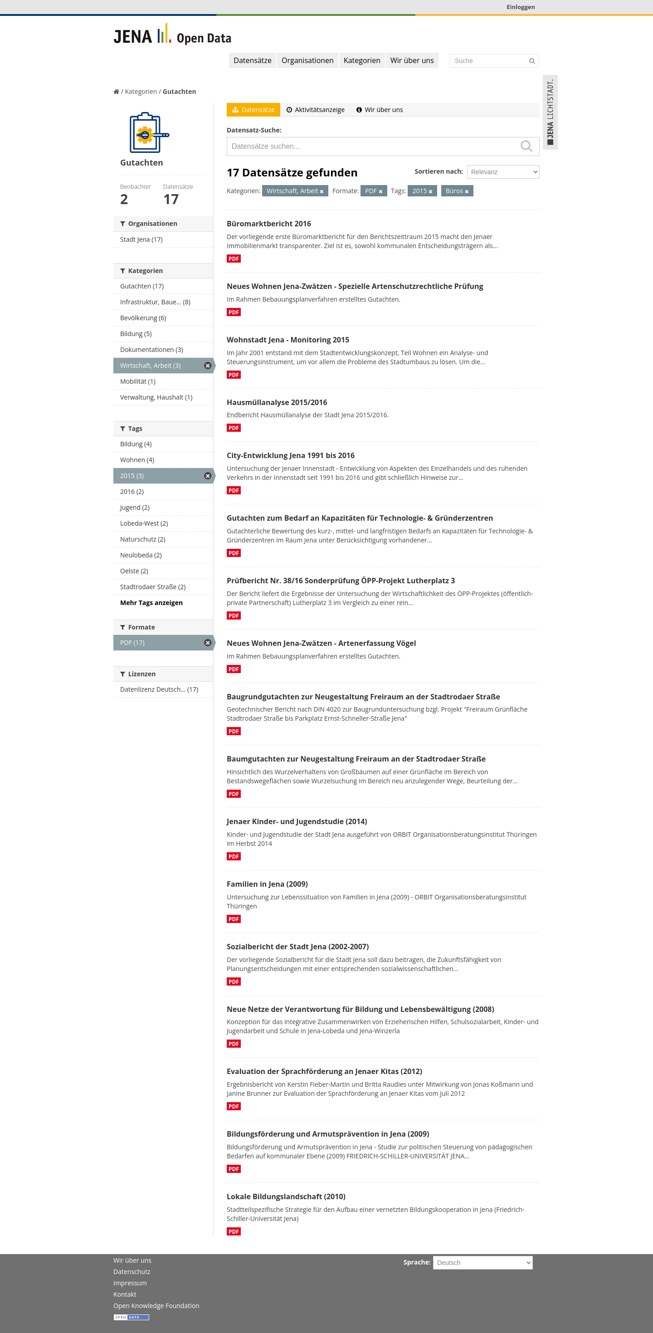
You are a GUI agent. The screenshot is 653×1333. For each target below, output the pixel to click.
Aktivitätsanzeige (316, 109)
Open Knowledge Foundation (156, 1305)
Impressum (130, 1283)
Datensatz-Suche (253, 130)
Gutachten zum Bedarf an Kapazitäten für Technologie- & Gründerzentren (360, 518)
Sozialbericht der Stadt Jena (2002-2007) (298, 947)
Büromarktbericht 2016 (269, 224)
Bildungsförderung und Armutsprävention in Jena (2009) (328, 1134)
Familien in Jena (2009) (267, 884)
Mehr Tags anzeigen (151, 602)
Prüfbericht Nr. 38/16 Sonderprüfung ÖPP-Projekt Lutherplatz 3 (341, 581)
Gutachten (179, 91)
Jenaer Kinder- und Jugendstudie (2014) (297, 821)
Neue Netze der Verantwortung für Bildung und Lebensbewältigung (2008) (360, 1009)
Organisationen (308, 60)
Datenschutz (131, 1271)
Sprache (416, 1262)
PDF (234, 258)
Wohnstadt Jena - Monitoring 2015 (288, 340)
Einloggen (521, 7)
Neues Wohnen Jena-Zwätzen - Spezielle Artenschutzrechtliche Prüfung (355, 286)
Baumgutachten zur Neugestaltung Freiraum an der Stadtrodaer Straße (356, 759)
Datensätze (253, 60)
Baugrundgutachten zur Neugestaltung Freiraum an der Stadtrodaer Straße (363, 697)
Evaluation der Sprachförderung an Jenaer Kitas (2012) (324, 1071)
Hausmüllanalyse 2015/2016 (277, 402)
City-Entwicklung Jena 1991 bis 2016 (291, 455)
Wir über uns (412, 60)
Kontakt (124, 1294)
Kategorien (362, 60)
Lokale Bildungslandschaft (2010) (286, 1196)
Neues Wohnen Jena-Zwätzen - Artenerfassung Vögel (321, 643)
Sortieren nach (437, 171)
